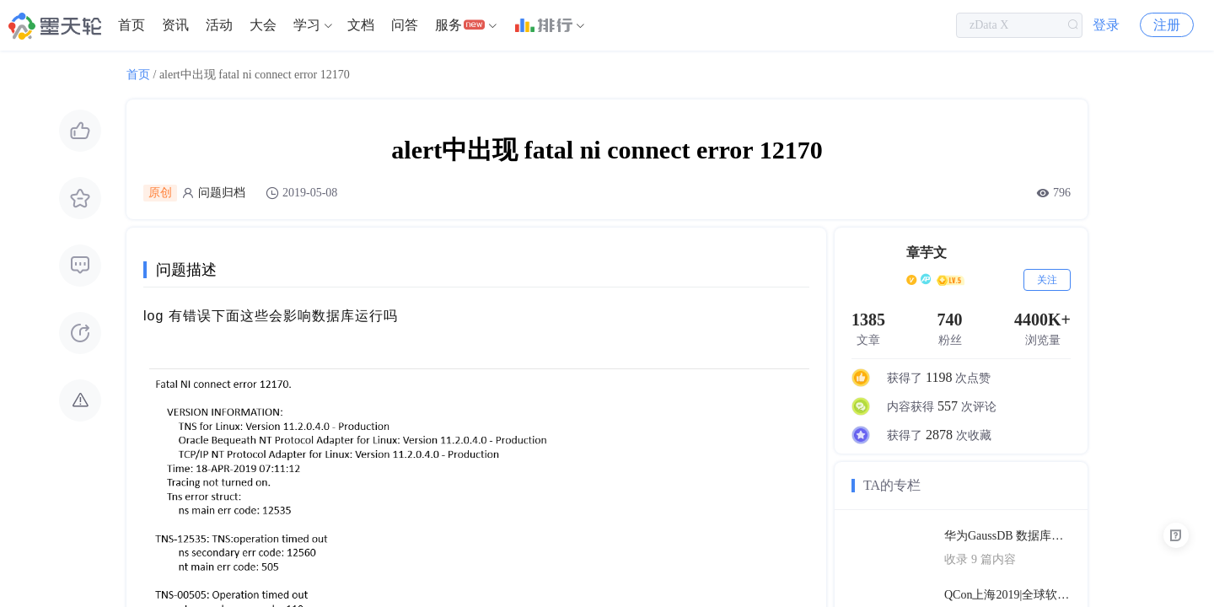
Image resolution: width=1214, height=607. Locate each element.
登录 (1106, 25)
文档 (360, 25)
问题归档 (221, 192)
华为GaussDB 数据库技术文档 (1007, 535)
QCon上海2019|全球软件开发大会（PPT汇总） (1007, 594)
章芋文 (926, 252)
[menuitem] (131, 25)
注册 (1166, 25)
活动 (219, 25)
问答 (404, 25)
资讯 (175, 25)
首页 (131, 25)
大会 (263, 25)
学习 (306, 25)
